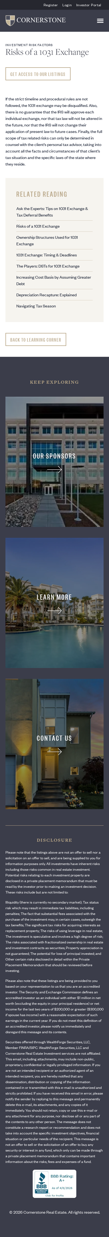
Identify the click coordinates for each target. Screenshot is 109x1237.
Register (51, 4)
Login (67, 4)
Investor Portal (89, 4)
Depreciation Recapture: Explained (46, 294)
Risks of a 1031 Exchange (38, 226)
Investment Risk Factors (29, 44)
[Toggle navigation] (100, 21)
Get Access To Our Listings (38, 74)
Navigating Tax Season (36, 306)
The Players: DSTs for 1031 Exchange (48, 266)
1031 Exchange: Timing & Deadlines (46, 254)
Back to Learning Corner (35, 339)
